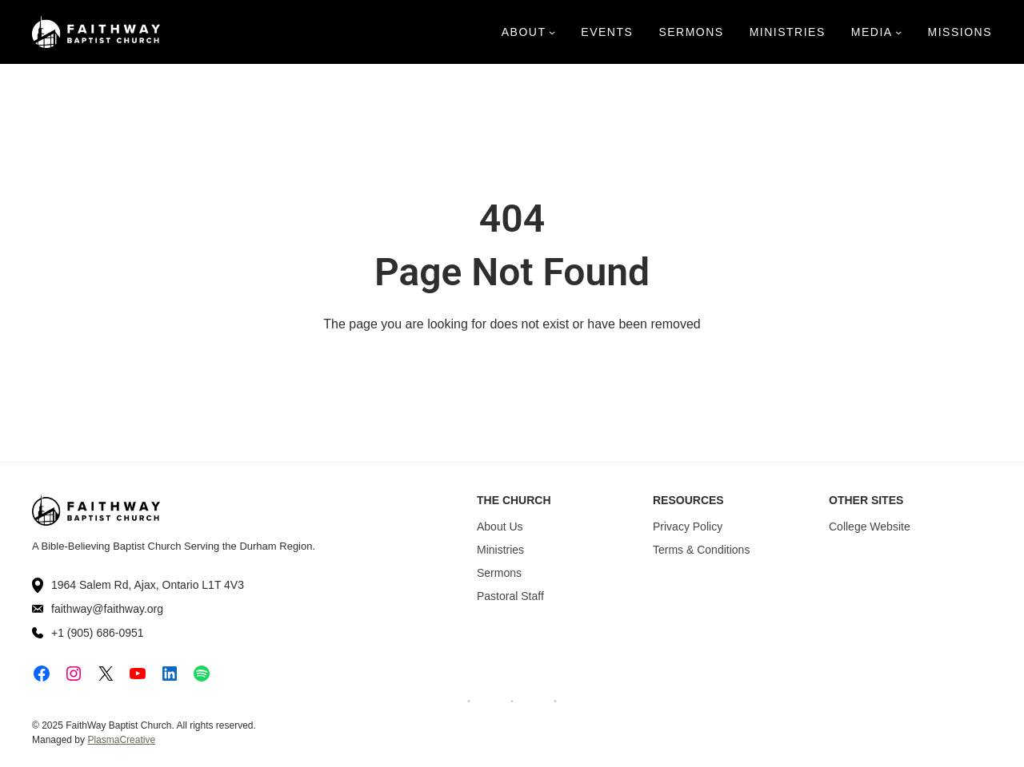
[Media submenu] (898, 32)
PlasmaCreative (121, 739)
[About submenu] (552, 32)
